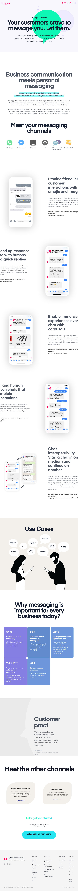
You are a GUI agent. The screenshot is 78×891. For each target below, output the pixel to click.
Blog (60, 863)
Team (70, 863)
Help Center (62, 860)
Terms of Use (71, 887)
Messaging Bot (35, 864)
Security (34, 877)
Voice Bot (34, 867)
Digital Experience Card (34, 872)
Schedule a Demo (67, 3)
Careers (71, 872)
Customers (71, 866)
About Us (71, 860)
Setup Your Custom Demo (39, 835)
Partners (71, 869)
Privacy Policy (65, 887)
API (32, 880)
